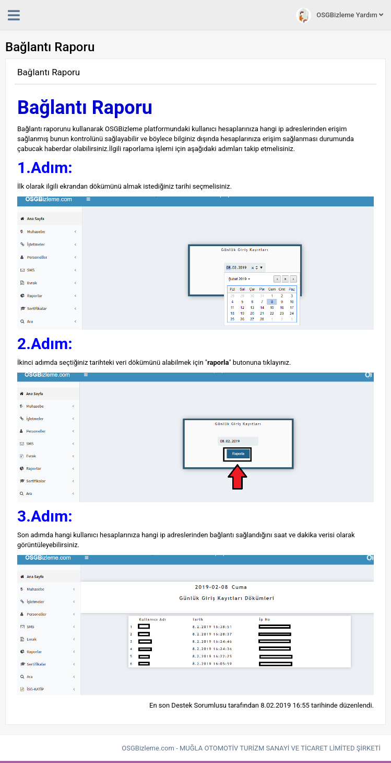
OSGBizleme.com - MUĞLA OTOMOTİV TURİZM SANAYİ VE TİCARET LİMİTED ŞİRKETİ (251, 748)
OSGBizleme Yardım (339, 15)
